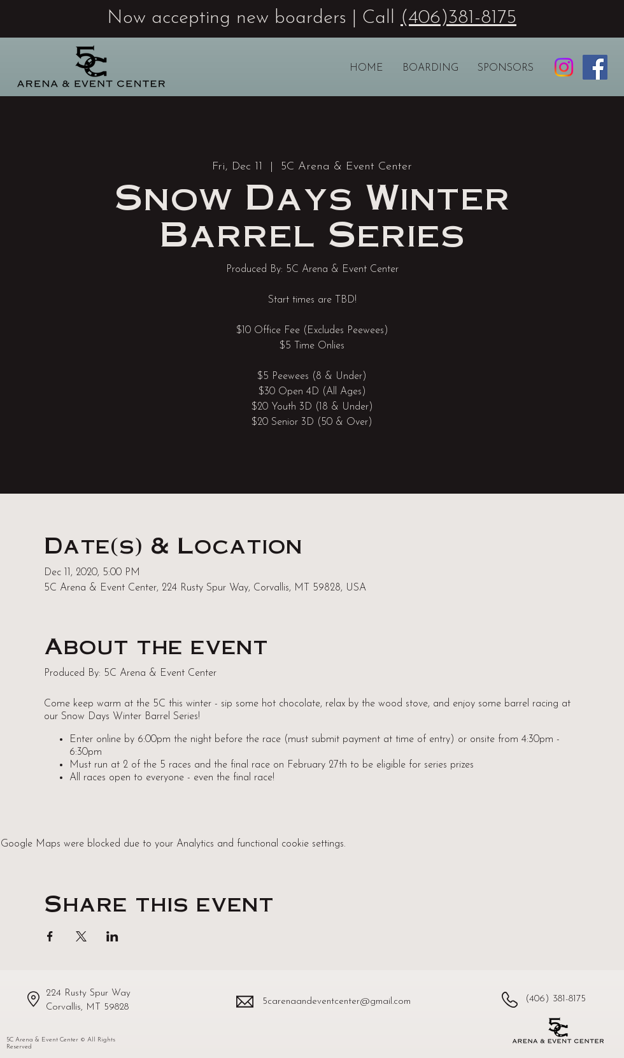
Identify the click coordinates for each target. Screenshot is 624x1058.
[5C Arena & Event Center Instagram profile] (563, 67)
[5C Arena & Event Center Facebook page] (595, 67)
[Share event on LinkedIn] (112, 936)
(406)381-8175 (458, 18)
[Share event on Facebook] (50, 936)
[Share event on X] (81, 936)
